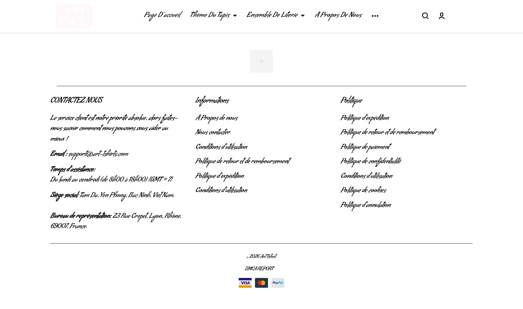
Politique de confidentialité (371, 162)
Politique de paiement (365, 148)
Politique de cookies (363, 191)
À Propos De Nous (338, 16)
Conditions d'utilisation (221, 148)
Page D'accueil (162, 16)
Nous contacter (212, 133)
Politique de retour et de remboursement (242, 162)
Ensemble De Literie (276, 16)
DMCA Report (259, 269)
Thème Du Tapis (213, 16)
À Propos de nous (216, 119)
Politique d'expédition (219, 177)
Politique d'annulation (366, 206)
